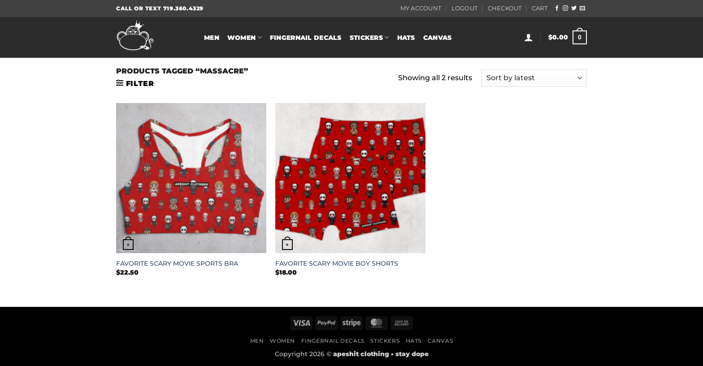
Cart (539, 8)
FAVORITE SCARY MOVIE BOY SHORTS (336, 263)
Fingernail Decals (306, 38)
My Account (421, 8)
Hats (406, 38)
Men (211, 38)
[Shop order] (534, 78)
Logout (464, 8)
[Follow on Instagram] (565, 8)
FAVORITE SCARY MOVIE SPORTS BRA (177, 263)
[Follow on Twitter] (574, 8)
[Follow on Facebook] (557, 8)
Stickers (369, 37)
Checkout (505, 8)
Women (244, 37)
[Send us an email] (582, 8)
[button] (528, 37)
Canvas (437, 38)
